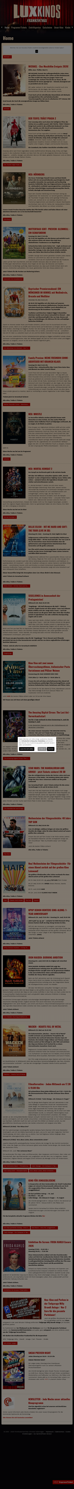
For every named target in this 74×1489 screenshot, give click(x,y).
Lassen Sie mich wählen (26, 749)
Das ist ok (50, 749)
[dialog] (37, 744)
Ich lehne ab (42, 749)
